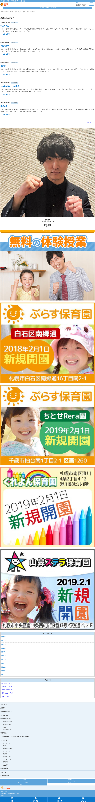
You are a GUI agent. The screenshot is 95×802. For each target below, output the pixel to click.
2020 (4, 659)
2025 (4, 640)
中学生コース (6, 746)
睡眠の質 (3, 106)
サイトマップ (71, 782)
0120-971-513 (81, 3)
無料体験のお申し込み (6, 711)
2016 (4, 674)
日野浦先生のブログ (7, 693)
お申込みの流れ (4, 715)
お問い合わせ (3, 704)
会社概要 (24, 779)
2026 (4, 637)
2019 (4, 663)
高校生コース (6, 751)
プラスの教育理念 (7, 721)
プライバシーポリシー (23, 782)
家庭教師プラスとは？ (6, 718)
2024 (4, 644)
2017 (4, 671)
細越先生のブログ (6, 686)
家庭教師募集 (71, 779)
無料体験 (59, 799)
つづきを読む (5, 34)
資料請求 (2, 708)
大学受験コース (7, 759)
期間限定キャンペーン (6, 733)
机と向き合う (5, 26)
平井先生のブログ (6, 690)
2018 (4, 667)
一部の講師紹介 (4, 768)
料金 (11, 799)
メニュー (91, 4)
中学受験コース (7, 754)
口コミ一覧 (3, 772)
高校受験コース (7, 756)
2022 (4, 652)
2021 (4, 655)
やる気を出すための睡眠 (9, 86)
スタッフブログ (6, 696)
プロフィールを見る (47, 231)
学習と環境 (4, 46)
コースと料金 (3, 740)
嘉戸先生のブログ (6, 683)
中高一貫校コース (7, 748)
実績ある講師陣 (7, 724)
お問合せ (83, 799)
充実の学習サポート (8, 727)
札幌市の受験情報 (4, 776)
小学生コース (6, 743)
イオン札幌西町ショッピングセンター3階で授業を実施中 (14, 736)
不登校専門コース (7, 762)
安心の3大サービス (8, 729)
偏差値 (2, 66)
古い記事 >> (91, 122)
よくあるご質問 (4, 765)
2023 (4, 648)
